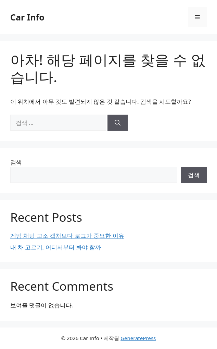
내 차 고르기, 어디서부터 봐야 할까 (55, 247)
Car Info (27, 17)
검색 (16, 162)
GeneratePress (138, 338)
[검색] (117, 123)
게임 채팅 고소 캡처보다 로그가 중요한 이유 (67, 235)
